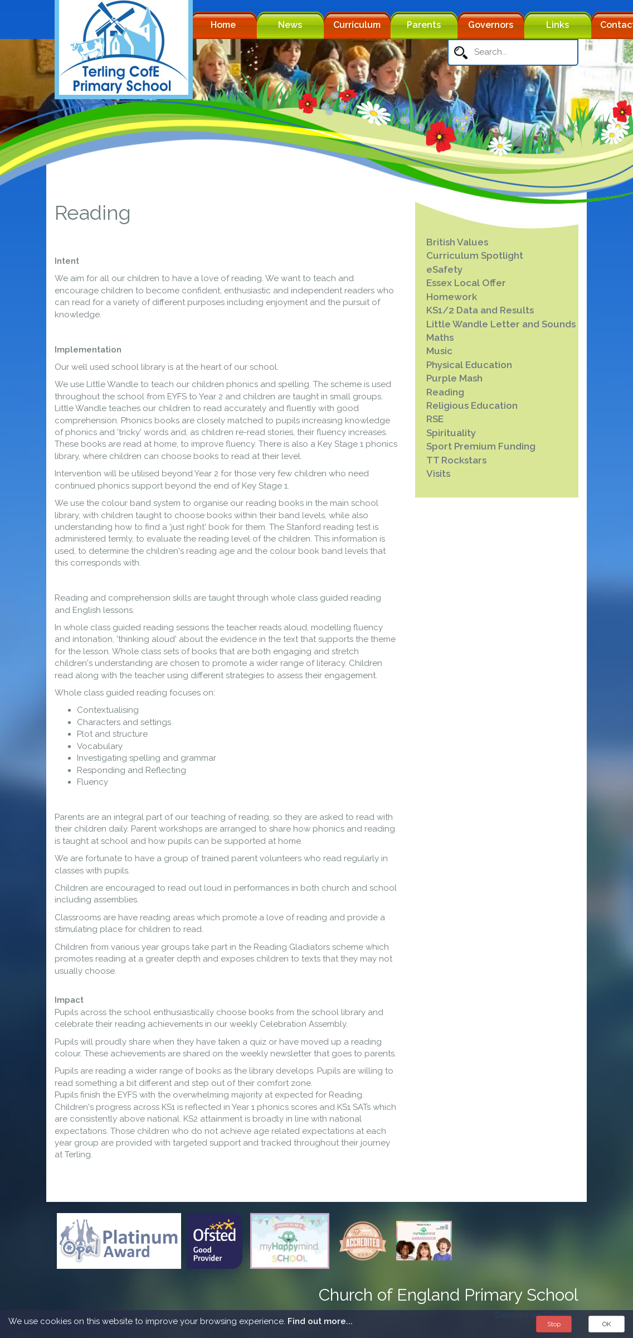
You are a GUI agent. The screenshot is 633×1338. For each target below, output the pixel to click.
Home (223, 25)
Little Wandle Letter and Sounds (501, 324)
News (290, 25)
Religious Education (472, 405)
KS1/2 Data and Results (480, 310)
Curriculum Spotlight (474, 255)
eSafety (444, 269)
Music (439, 350)
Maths (440, 337)
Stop (554, 1324)
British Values (457, 242)
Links (557, 25)
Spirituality (451, 432)
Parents (424, 25)
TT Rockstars (456, 460)
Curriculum (357, 25)
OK (606, 1324)
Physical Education (469, 364)
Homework (451, 296)
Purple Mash (454, 378)
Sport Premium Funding (480, 446)
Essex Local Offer (466, 282)
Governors (490, 25)
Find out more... (320, 1321)
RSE (435, 418)
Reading (445, 392)
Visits (438, 473)
